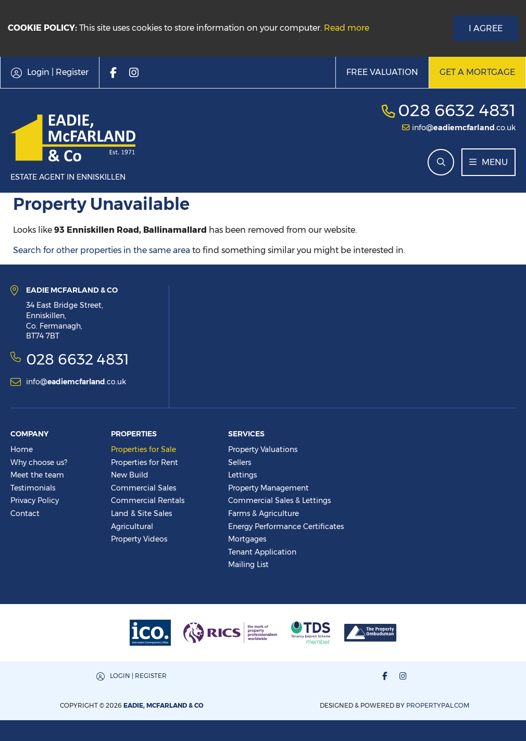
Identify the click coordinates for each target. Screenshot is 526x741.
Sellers (239, 462)
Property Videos (139, 539)
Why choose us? (38, 462)
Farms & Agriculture (263, 513)
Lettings (242, 475)
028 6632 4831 (457, 110)
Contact (25, 513)
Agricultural (132, 526)
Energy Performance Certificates (286, 526)
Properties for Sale (143, 449)
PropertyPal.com (437, 705)
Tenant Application (262, 552)
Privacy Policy (34, 500)
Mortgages (247, 539)
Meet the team (37, 475)
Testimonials (32, 488)
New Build (129, 475)
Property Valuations (262, 449)
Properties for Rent (144, 462)
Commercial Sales (143, 488)
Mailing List (248, 564)
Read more (346, 28)
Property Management (268, 488)
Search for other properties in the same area (101, 250)
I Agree (486, 28)
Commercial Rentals (147, 500)
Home (21, 449)
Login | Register (138, 676)
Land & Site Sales (141, 513)
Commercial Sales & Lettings (279, 500)
